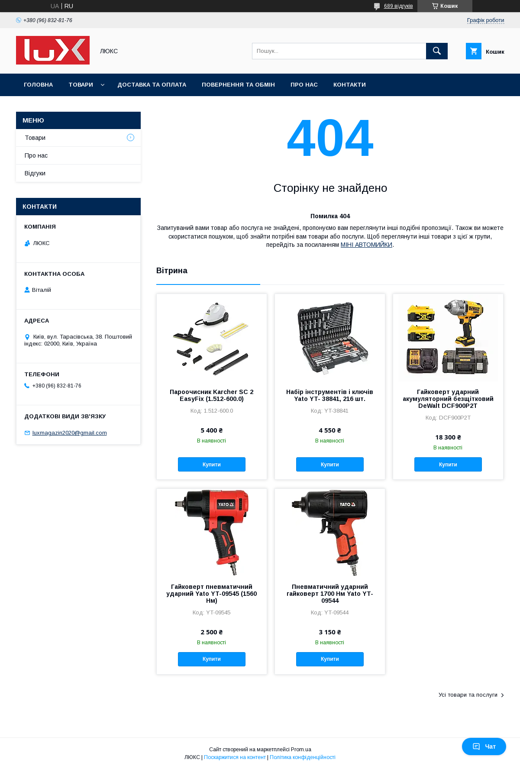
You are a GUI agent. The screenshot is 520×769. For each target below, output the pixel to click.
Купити (212, 465)
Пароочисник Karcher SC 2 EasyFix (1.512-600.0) (211, 395)
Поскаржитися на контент (235, 757)
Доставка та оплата (151, 84)
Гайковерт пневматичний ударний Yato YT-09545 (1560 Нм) (211, 593)
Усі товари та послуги (468, 694)
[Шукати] (437, 51)
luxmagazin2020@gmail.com (69, 433)
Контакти (349, 84)
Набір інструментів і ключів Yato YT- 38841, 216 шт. (329, 395)
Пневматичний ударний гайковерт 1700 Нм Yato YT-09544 (330, 593)
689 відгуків (398, 6)
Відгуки (35, 173)
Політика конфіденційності (303, 757)
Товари (80, 84)
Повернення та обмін (238, 84)
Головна (38, 84)
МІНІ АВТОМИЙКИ (366, 244)
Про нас (304, 84)
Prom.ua (301, 749)
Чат (484, 746)
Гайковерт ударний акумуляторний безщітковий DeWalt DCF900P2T (448, 398)
